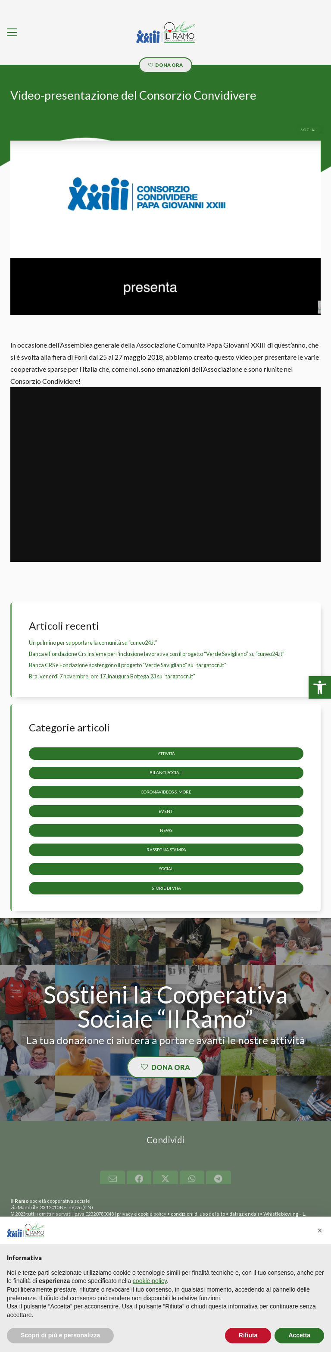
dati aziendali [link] (244, 1214)
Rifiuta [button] (248, 1335)
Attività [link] (166, 753)
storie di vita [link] (166, 888)
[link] (320, 687)
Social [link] (166, 868)
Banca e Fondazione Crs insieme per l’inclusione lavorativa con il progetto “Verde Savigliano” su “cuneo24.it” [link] (156, 653)
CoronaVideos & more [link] (166, 791)
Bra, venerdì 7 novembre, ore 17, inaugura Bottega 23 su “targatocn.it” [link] (112, 676)
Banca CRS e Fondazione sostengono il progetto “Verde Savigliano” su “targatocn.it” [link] (127, 665)
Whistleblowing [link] (280, 1214)
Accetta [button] (299, 1335)
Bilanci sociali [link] (166, 772)
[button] (320, 1230)
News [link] (166, 830)
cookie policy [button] (150, 1280)
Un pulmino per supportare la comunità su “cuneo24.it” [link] (93, 642)
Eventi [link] (166, 810)
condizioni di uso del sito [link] (198, 1214)
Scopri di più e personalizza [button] (60, 1335)
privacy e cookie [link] (135, 1214)
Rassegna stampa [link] (166, 849)
